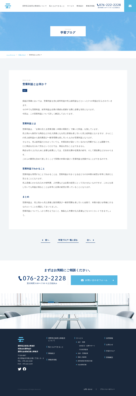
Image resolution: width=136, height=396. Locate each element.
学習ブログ (110, 351)
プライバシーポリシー (107, 389)
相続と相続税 (82, 357)
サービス (70, 6)
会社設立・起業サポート (87, 346)
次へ (89, 240)
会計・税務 (81, 342)
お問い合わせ (88, 389)
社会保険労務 (82, 364)
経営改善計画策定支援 (85, 361)
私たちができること (57, 6)
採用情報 (109, 338)
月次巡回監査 (83, 349)
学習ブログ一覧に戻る (68, 240)
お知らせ (109, 344)
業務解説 (109, 357)
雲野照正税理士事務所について (34, 6)
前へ (47, 240)
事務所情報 (90, 6)
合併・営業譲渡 (83, 353)
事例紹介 (80, 6)
